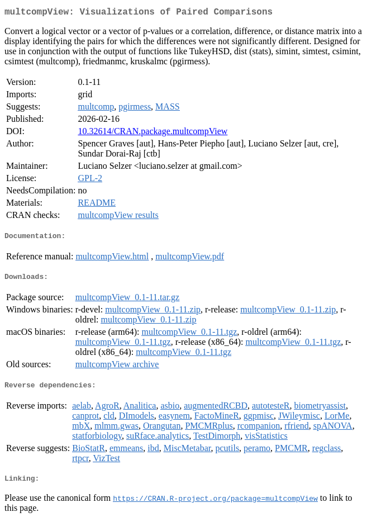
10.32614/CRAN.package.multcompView (152, 133)
